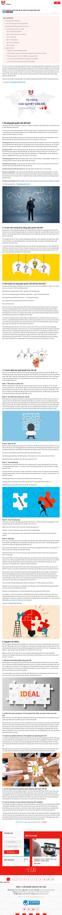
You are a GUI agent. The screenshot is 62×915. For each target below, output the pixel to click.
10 (44, 879)
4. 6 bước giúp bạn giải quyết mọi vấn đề (14, 29)
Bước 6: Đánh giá (10, 45)
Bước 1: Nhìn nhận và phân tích (14, 31)
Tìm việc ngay (11, 852)
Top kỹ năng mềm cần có (23, 184)
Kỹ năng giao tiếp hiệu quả (17, 82)
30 (52, 879)
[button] (28, 870)
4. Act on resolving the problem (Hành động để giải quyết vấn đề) (22, 58)
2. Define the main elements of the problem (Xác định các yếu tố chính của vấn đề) (27, 53)
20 (48, 879)
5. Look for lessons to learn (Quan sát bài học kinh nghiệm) (20, 61)
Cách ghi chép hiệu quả (15, 603)
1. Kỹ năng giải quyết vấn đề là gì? (12, 20)
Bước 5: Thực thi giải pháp (12, 42)
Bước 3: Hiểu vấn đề (11, 37)
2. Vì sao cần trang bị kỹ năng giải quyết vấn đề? (16, 23)
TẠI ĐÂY (44, 822)
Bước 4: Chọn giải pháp (12, 39)
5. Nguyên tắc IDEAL (9, 48)
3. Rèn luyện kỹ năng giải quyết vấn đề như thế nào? (17, 26)
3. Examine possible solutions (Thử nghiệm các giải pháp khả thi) (22, 56)
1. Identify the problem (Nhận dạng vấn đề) (17, 50)
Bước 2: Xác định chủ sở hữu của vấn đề (16, 34)
